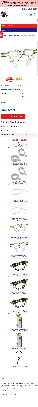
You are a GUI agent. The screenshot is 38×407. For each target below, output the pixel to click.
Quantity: (3, 102)
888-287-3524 (7, 9)
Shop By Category (8, 30)
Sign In (29, 14)
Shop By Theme (7, 25)
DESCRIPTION (6, 372)
